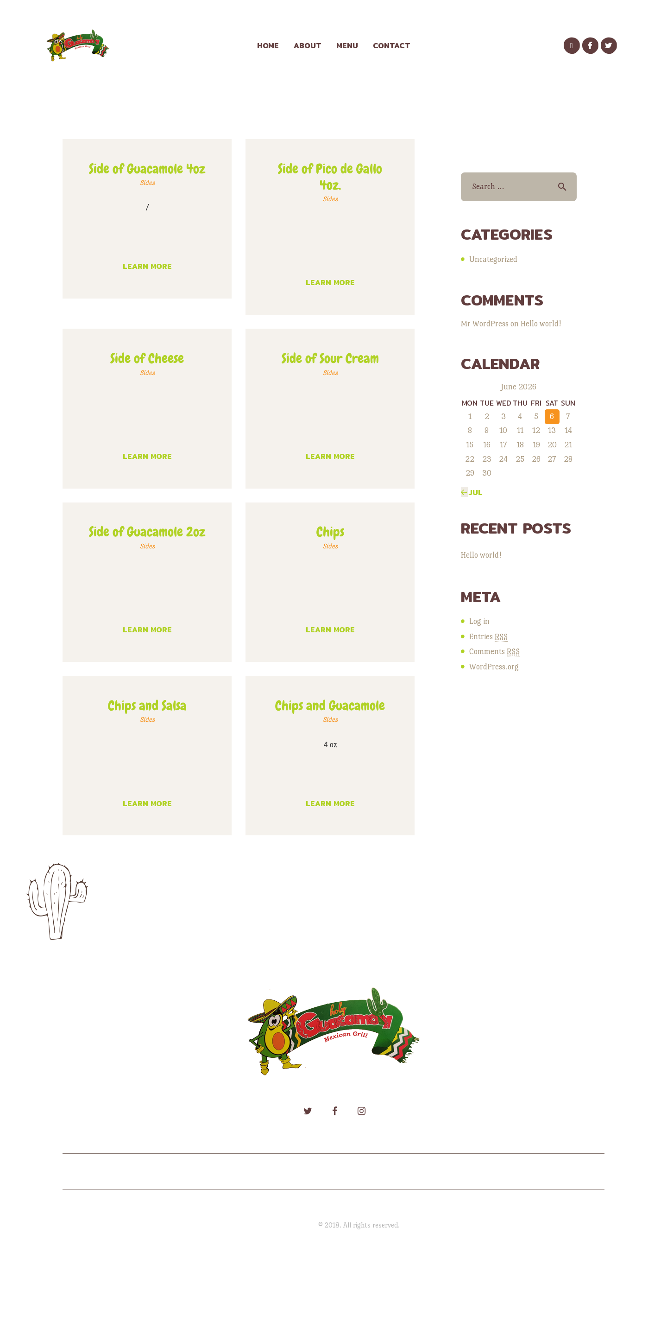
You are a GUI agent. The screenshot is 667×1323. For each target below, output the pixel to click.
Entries (488, 637)
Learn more (147, 266)
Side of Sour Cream (330, 358)
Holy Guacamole (292, 1225)
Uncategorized (493, 259)
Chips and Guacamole (330, 706)
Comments (494, 651)
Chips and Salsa (147, 706)
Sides (147, 182)
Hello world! (541, 323)
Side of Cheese (147, 358)
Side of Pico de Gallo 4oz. (330, 177)
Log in (479, 621)
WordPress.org (494, 666)
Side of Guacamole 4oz (147, 169)
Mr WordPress (485, 323)
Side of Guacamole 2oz (147, 532)
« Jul (472, 492)
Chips (330, 532)
